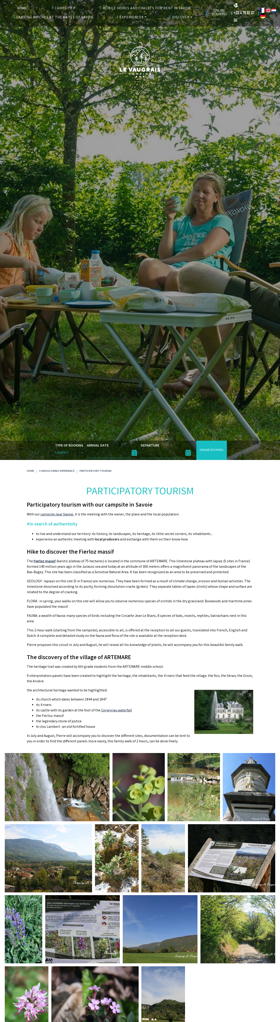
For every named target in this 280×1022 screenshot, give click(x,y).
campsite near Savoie (56, 514)
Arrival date (98, 445)
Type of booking (69, 445)
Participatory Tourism (95, 471)
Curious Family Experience (57, 471)
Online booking (211, 450)
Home (30, 471)
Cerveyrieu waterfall (116, 710)
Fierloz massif (45, 561)
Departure (150, 445)
